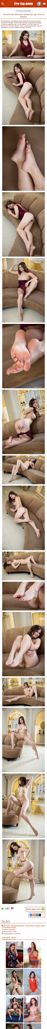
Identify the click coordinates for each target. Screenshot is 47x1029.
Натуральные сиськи (9, 927)
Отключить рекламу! (23, 11)
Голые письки (29, 925)
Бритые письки (40, 925)
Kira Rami (12, 929)
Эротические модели (17, 925)
